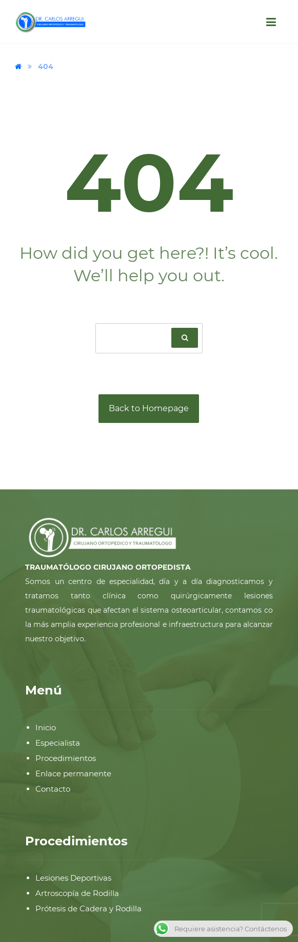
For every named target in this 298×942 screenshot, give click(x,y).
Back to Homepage (149, 408)
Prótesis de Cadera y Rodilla (88, 908)
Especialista (57, 743)
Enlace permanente (73, 773)
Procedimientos (65, 758)
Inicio (45, 727)
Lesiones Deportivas (73, 878)
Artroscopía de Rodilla (77, 893)
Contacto (52, 789)
